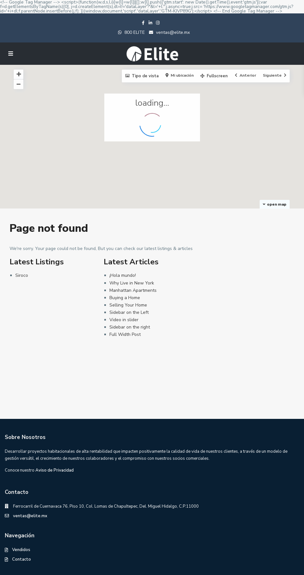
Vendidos (21, 550)
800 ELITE (134, 32)
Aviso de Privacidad (54, 470)
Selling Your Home (128, 305)
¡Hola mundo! (122, 275)
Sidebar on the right (129, 327)
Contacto (21, 559)
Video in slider (123, 320)
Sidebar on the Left (129, 312)
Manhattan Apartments (133, 290)
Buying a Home (124, 298)
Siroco (21, 275)
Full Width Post (125, 334)
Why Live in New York (131, 283)
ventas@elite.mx (172, 32)
